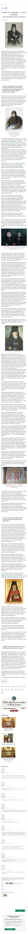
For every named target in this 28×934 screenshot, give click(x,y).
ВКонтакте (7, 883)
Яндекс (9, 883)
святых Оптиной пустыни (6, 574)
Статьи (6, 4)
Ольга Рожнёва (4, 19)
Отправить (20, 910)
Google (13, 883)
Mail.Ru (11, 883)
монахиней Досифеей (14, 142)
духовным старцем (16, 496)
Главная (2, 4)
